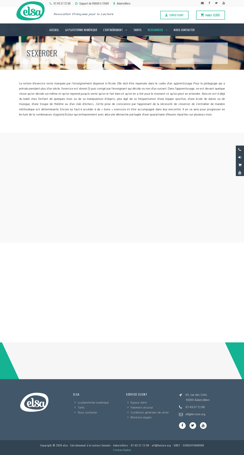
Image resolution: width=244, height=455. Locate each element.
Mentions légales (141, 417)
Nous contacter (184, 30)
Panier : (210, 15)
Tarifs (137, 30)
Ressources (155, 30)
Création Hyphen (122, 450)
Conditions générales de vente (150, 412)
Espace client (174, 15)
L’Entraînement (113, 30)
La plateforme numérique (81, 30)
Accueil (54, 30)
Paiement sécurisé (142, 407)
